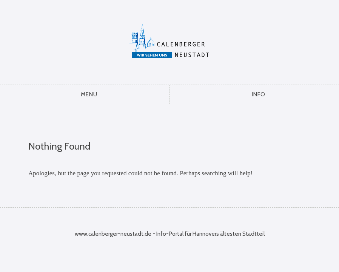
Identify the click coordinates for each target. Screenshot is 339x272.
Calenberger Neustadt (169, 40)
